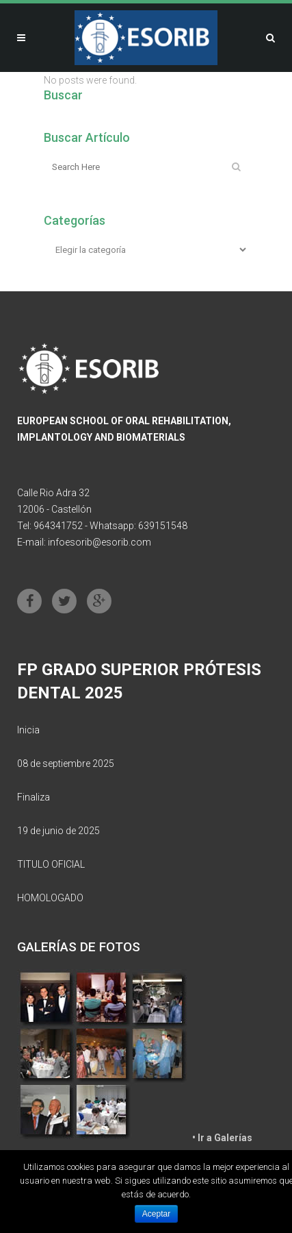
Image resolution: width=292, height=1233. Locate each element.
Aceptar (156, 1214)
